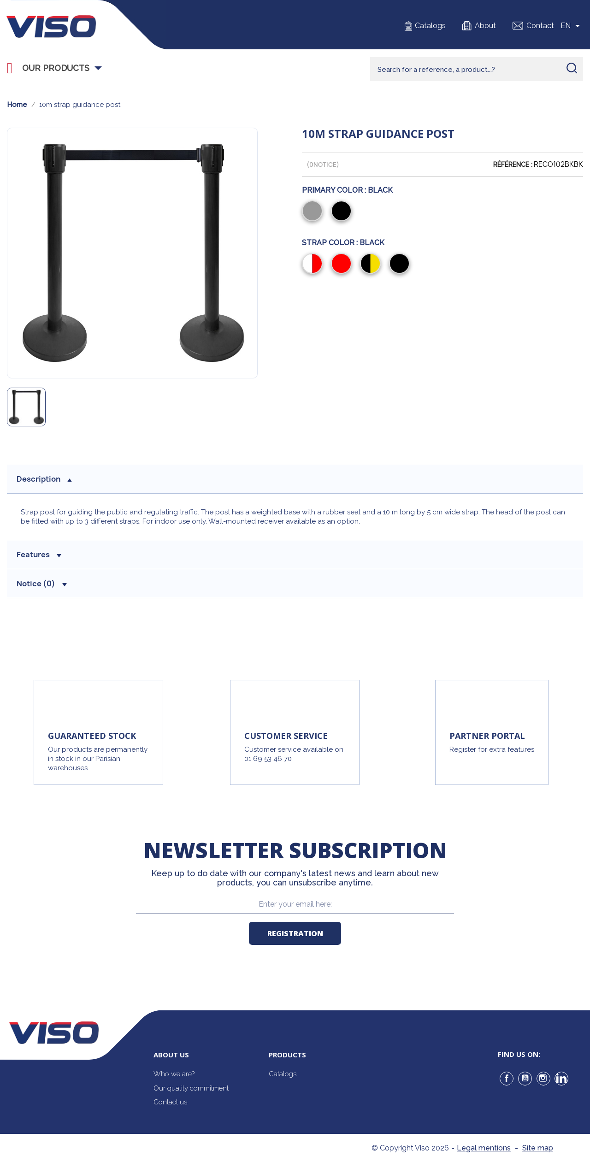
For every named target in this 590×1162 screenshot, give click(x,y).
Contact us (170, 1102)
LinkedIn (561, 1078)
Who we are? (174, 1074)
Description (44, 479)
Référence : (512, 164)
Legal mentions (484, 1148)
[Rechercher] (476, 69)
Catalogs (430, 25)
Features (39, 554)
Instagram (543, 1078)
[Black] (343, 212)
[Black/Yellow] (372, 264)
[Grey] (314, 212)
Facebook (506, 1078)
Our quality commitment (191, 1088)
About (485, 25)
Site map (537, 1148)
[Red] (343, 264)
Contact (540, 25)
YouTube (525, 1078)
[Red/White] (314, 264)
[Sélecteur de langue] (571, 25)
